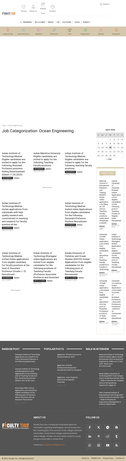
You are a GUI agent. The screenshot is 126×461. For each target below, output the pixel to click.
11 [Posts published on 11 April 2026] (122, 143)
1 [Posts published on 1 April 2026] (110, 139)
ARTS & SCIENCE (39, 281)
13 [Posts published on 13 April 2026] (102, 147)
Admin (16, 178)
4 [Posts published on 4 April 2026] (122, 139)
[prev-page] (101, 329)
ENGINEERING (7, 178)
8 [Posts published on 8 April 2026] (110, 143)
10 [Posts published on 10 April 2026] (118, 143)
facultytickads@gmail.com (54, 444)
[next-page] (105, 329)
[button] (104, 4)
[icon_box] (24, 9)
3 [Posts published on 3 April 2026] (118, 139)
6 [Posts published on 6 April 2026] (102, 143)
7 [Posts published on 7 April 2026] (106, 143)
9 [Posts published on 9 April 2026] (114, 143)
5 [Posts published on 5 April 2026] (98, 143)
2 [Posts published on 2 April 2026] (114, 139)
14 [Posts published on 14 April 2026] (106, 147)
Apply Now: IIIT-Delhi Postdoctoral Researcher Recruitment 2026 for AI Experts (69, 367)
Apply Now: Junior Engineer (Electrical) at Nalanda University (67, 379)
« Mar (109, 159)
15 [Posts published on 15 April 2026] (110, 147)
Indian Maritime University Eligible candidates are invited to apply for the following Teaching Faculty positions (46, 159)
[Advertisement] (16, 80)
